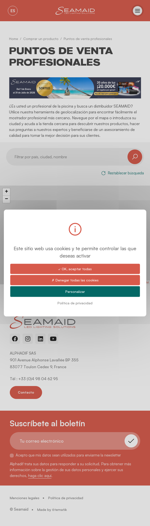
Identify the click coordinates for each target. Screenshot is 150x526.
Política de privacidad (75, 303)
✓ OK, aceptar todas (75, 269)
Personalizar (75, 291)
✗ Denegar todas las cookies (75, 280)
